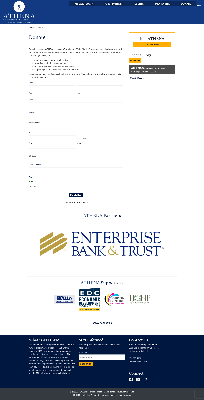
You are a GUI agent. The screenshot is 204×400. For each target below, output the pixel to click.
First (30, 93)
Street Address (34, 122)
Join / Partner (114, 3)
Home (31, 27)
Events (139, 3)
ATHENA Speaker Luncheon (148, 68)
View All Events (137, 78)
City (30, 143)
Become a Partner (102, 323)
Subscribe (83, 352)
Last (78, 93)
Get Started (152, 44)
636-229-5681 (135, 358)
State (79, 144)
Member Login (84, 3)
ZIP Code (32, 156)
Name (31, 82)
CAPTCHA (32, 187)
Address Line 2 (35, 133)
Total (30, 177)
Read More (135, 60)
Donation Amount (36, 164)
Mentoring (162, 3)
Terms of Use (128, 391)
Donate (186, 3)
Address (31, 112)
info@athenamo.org (138, 361)
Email (31, 100)
